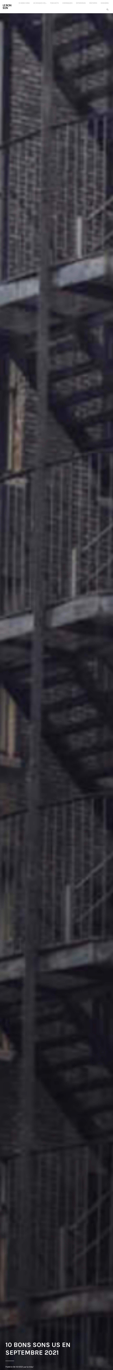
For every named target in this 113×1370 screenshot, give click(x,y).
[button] (107, 9)
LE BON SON (7, 6)
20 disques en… (40, 3)
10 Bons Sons (24, 3)
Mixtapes (93, 3)
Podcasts (54, 3)
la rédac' (30, 1367)
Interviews (81, 3)
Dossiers (105, 3)
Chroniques (67, 3)
